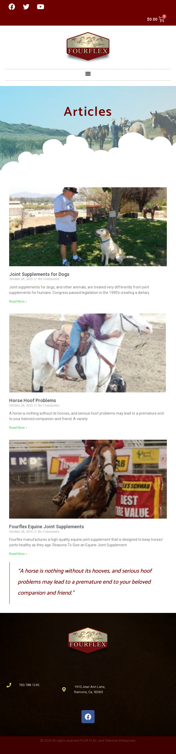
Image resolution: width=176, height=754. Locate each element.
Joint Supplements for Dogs (39, 274)
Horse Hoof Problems (32, 400)
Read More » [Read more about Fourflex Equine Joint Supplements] (18, 554)
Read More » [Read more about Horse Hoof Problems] (18, 428)
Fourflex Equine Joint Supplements (46, 526)
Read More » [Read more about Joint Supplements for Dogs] (18, 301)
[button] (88, 73)
